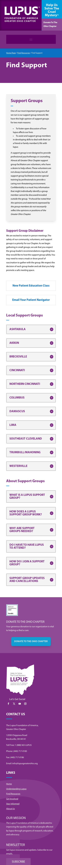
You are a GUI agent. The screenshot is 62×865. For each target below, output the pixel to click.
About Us (10, 809)
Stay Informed (12, 804)
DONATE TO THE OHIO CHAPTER (31, 641)
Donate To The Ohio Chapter (50, 24)
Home (9, 784)
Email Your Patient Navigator (31, 300)
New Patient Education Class (31, 285)
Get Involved (12, 799)
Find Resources (23, 53)
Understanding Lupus (16, 789)
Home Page (11, 53)
